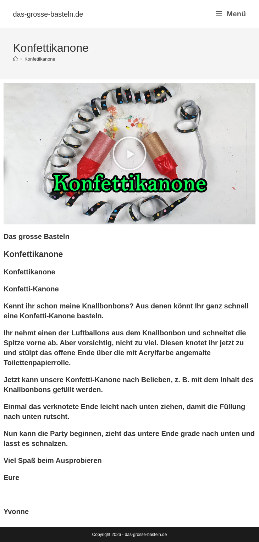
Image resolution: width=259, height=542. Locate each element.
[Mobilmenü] (231, 14)
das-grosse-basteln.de (48, 14)
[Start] (15, 59)
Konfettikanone (39, 59)
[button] (129, 153)
